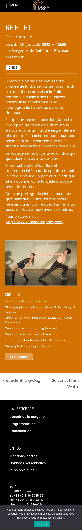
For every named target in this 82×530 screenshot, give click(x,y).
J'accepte (42, 524)
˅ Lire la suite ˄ (19, 357)
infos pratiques (22, 470)
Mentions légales (23, 456)
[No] (77, 517)
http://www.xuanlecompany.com (34, 222)
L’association (20, 431)
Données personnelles (28, 463)
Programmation (23, 424)
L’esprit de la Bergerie (27, 416)
